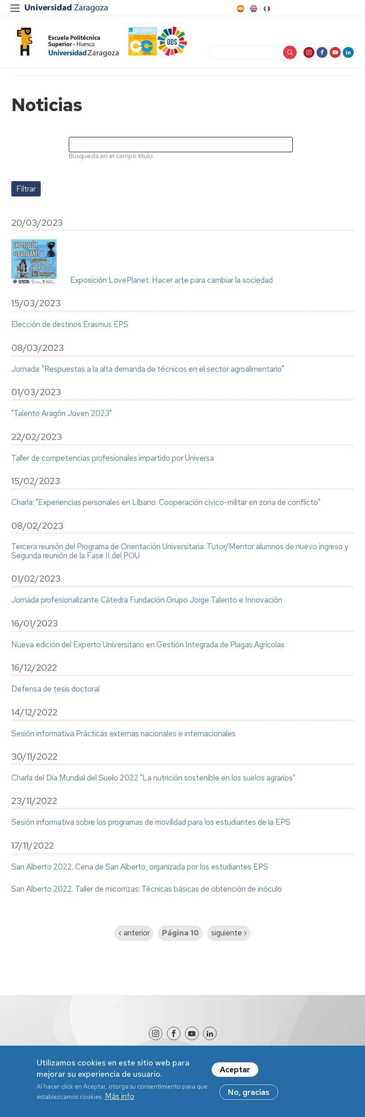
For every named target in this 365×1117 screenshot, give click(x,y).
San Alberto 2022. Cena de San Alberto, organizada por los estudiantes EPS (139, 867)
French (266, 8)
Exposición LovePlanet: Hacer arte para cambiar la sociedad (171, 280)
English (252, 8)
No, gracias (249, 1098)
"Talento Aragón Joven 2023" (61, 413)
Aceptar (235, 1075)
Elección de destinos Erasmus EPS (69, 324)
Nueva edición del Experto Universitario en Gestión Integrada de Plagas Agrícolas (147, 645)
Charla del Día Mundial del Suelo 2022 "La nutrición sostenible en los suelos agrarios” (153, 778)
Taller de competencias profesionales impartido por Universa (112, 458)
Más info (119, 1102)
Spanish (239, 8)
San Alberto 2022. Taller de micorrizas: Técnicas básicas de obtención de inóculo (146, 889)
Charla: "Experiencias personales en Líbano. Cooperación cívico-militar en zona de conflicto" (165, 502)
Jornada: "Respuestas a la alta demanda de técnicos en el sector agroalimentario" (147, 369)
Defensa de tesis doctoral (55, 689)
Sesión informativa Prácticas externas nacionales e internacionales (123, 733)
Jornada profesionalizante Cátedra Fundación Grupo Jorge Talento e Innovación (146, 600)
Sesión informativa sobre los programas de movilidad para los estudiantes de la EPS (150, 822)
